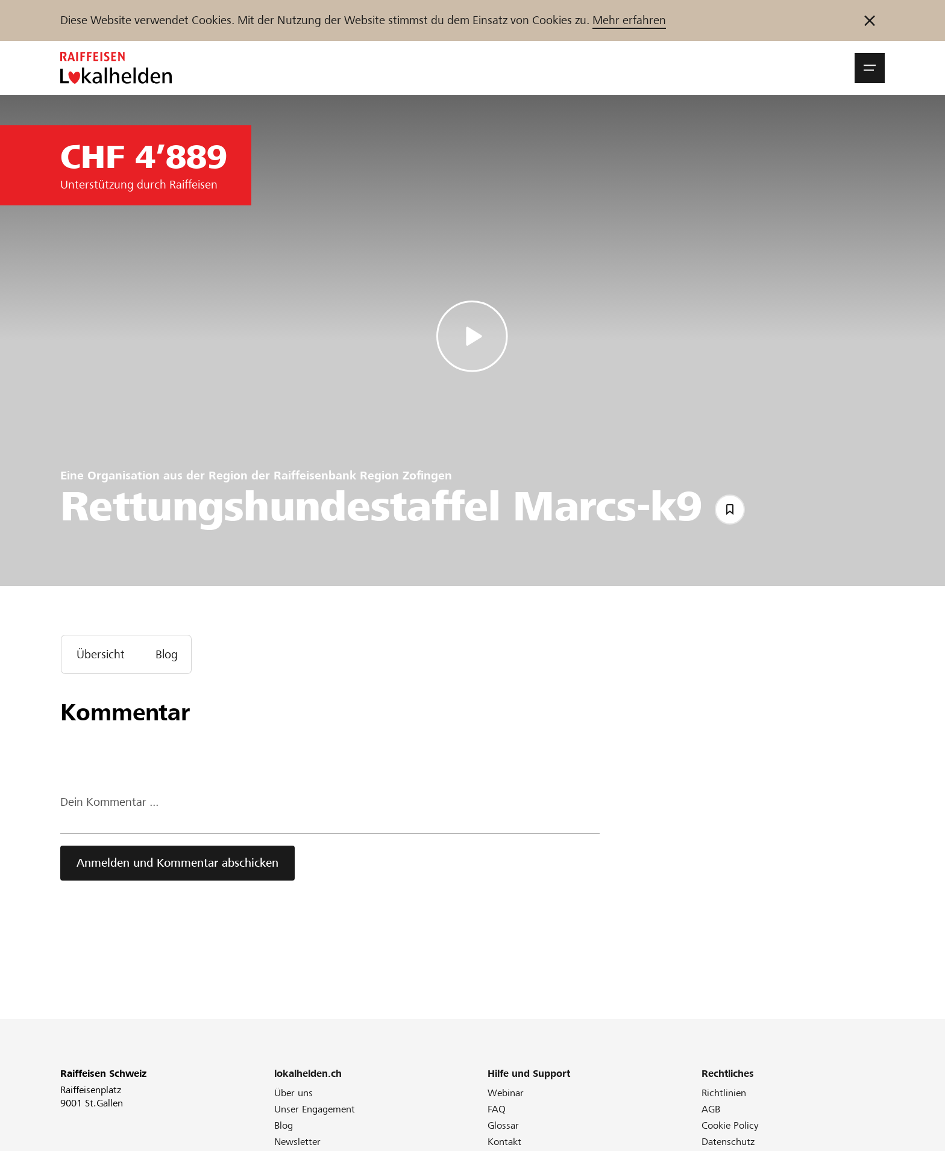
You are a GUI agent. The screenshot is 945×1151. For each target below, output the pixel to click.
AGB (711, 1109)
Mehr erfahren (629, 20)
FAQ (497, 1109)
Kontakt (504, 1141)
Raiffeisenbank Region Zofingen (363, 475)
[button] (870, 68)
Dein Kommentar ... (109, 802)
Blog (283, 1125)
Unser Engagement (314, 1109)
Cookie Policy (730, 1125)
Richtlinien (724, 1093)
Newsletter (297, 1141)
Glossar (503, 1125)
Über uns (293, 1093)
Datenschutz (728, 1141)
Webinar (506, 1093)
